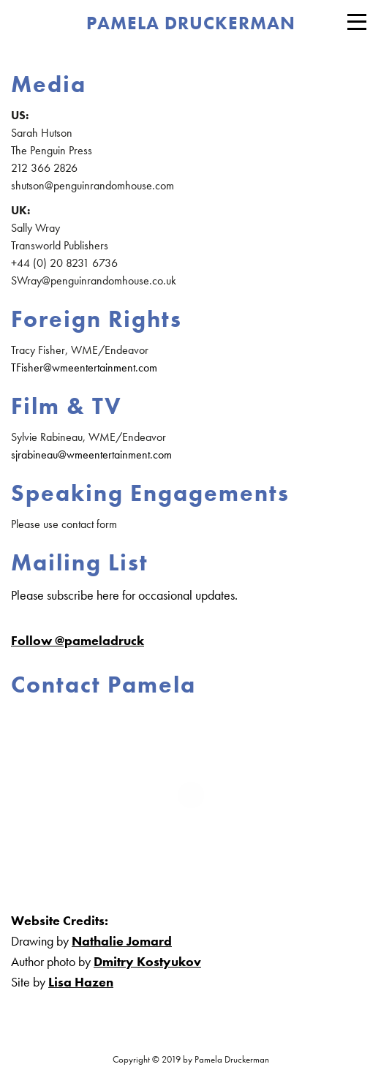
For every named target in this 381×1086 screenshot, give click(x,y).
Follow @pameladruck (77, 640)
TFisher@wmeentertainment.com (84, 367)
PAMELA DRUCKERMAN (190, 23)
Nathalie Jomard (122, 940)
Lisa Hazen (80, 981)
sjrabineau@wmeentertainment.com (91, 454)
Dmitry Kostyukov (147, 961)
